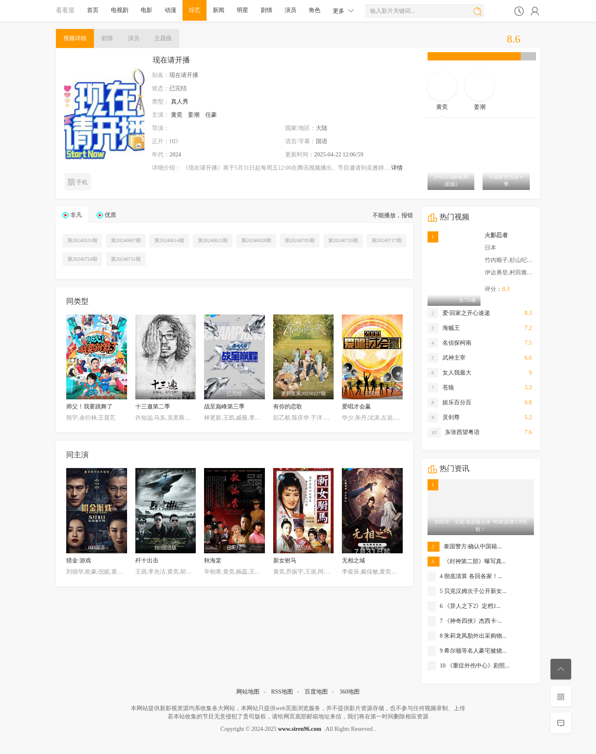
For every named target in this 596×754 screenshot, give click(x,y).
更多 (343, 10)
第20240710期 (343, 240)
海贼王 (444, 328)
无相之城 (353, 560)
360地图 (349, 692)
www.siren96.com (299, 729)
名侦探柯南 (449, 343)
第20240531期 (82, 240)
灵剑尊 (444, 417)
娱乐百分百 (449, 403)
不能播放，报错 (392, 215)
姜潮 (193, 115)
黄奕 (177, 115)
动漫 (170, 10)
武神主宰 (447, 358)
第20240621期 (213, 240)
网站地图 (248, 692)
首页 (93, 10)
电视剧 (119, 10)
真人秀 (179, 101)
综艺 (194, 10)
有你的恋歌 (287, 406)
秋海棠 (212, 560)
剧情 (266, 10)
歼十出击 (147, 560)
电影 (146, 10)
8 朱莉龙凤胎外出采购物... (467, 636)
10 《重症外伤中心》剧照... (468, 666)
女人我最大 (449, 373)
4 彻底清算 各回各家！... (465, 576)
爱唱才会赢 (356, 406)
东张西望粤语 (454, 432)
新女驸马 (284, 560)
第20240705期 (300, 240)
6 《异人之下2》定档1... (464, 606)
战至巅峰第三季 (224, 406)
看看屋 (65, 10)
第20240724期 (82, 259)
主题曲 (163, 38)
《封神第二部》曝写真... (467, 561)
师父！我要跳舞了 (89, 406)
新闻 (218, 10)
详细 (75, 38)
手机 (77, 181)
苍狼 (441, 388)
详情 (397, 168)
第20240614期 (169, 240)
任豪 (211, 115)
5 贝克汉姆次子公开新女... (467, 591)
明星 (242, 10)
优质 (110, 215)
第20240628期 (256, 240)
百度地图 (316, 692)
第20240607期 (126, 240)
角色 (314, 10)
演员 (290, 10)
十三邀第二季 (152, 406)
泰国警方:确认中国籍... (465, 547)
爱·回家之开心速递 (459, 313)
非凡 (76, 215)
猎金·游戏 (78, 560)
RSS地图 (282, 692)
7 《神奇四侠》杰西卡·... (465, 621)
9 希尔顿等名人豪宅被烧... (467, 651)
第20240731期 (126, 259)
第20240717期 (386, 240)
